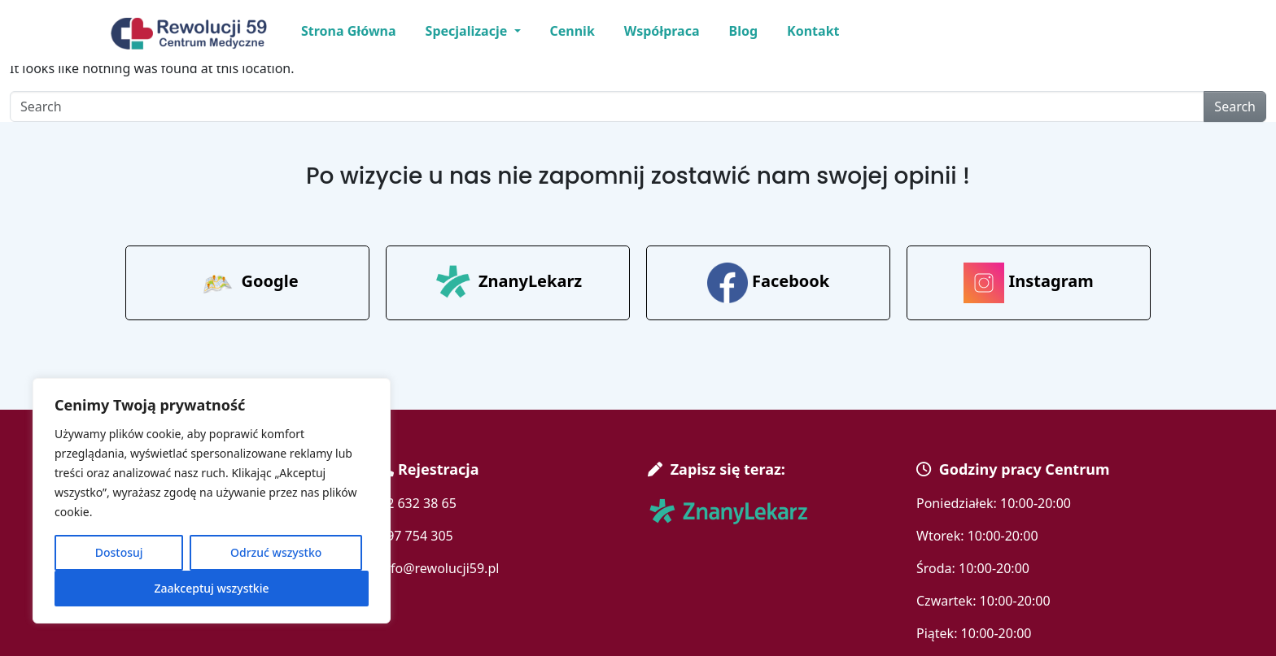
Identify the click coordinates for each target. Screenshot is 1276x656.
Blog (743, 31)
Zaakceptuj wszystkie (211, 588)
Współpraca (662, 31)
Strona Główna (348, 31)
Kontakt (813, 31)
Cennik (572, 31)
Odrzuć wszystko (275, 552)
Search (1235, 106)
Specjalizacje (468, 31)
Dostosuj (119, 552)
